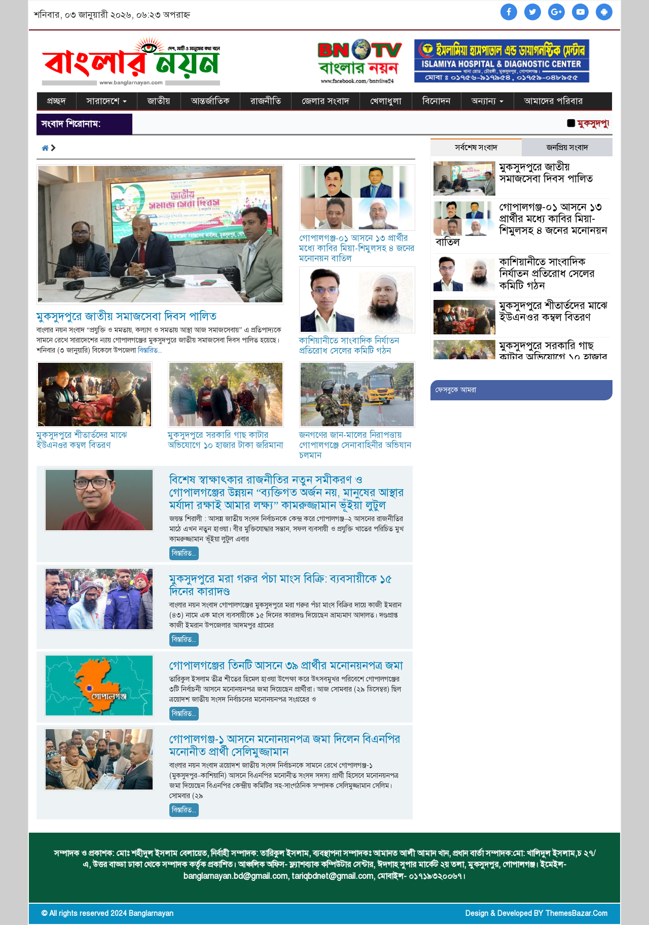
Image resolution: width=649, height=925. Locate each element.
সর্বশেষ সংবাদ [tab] (476, 148)
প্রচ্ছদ (56, 101)
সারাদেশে (107, 101)
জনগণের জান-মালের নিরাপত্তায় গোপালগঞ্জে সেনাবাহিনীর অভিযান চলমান (355, 445)
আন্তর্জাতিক (210, 101)
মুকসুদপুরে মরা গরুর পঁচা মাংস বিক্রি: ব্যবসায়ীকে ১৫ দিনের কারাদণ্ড (280, 585)
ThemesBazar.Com (576, 913)
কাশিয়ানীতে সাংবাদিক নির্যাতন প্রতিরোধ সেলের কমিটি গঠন (349, 345)
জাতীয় (159, 101)
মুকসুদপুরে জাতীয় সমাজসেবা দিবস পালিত (127, 316)
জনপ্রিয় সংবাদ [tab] (567, 148)
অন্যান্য (487, 101)
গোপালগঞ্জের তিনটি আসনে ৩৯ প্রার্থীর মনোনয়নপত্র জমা (286, 665)
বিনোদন (436, 101)
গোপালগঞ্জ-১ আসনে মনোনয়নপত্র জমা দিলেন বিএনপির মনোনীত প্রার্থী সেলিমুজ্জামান (285, 745)
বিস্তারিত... (150, 350)
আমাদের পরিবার (553, 101)
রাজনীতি (265, 101)
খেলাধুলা (386, 101)
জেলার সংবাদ (325, 101)
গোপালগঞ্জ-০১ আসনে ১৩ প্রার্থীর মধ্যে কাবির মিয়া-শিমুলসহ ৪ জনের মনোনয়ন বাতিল (357, 248)
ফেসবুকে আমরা (456, 390)
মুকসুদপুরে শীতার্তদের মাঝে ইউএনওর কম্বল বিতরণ (82, 440)
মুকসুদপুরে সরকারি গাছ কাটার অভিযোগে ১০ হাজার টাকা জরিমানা (225, 440)
